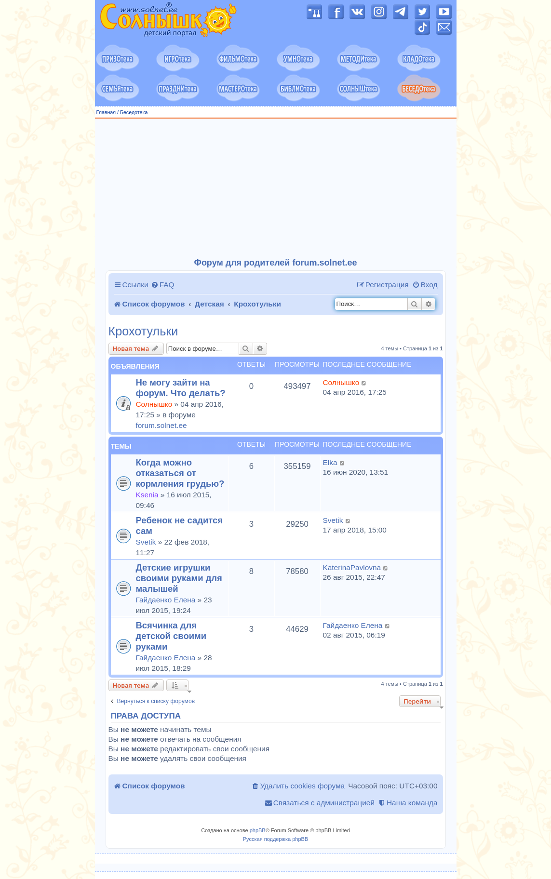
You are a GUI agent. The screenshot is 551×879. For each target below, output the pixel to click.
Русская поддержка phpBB (275, 839)
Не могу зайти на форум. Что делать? (181, 387)
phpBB (258, 830)
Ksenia (147, 495)
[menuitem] (163, 285)
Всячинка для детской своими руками (171, 636)
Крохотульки (143, 331)
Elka (330, 462)
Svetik (146, 542)
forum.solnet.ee (161, 425)
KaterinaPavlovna (352, 567)
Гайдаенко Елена (166, 600)
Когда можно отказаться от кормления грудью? (180, 473)
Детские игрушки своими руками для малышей (179, 578)
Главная (106, 112)
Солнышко (154, 404)
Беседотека (134, 112)
